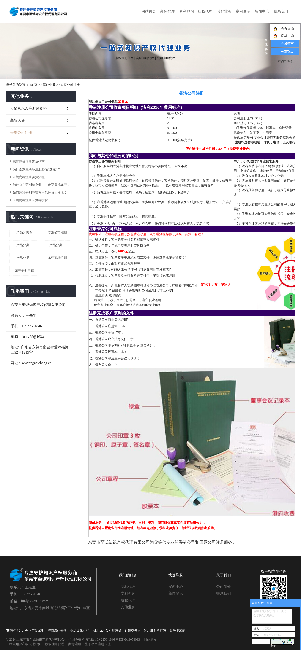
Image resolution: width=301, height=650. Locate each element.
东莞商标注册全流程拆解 (30, 200)
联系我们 (281, 11)
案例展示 (243, 11)
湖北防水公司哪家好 (107, 630)
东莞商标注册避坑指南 (29, 161)
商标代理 (167, 11)
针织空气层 (133, 630)
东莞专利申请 (24, 270)
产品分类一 (24, 245)
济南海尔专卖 (57, 630)
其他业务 (224, 11)
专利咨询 (186, 11)
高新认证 (17, 120)
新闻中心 (262, 11)
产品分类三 (57, 245)
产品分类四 (24, 232)
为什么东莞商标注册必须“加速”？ (36, 169)
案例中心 (175, 586)
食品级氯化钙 (79, 630)
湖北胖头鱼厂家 (155, 630)
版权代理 (205, 11)
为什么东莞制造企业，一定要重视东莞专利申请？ (42, 185)
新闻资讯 (175, 593)
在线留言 (287, 44)
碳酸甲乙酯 (178, 630)
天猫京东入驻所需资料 (28, 108)
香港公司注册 (21, 132)
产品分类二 (24, 258)
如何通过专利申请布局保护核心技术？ (40, 192)
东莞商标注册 (57, 258)
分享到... (287, 52)
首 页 (33, 84)
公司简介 (223, 586)
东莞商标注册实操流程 (29, 177)
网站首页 (148, 11)
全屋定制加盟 (34, 630)
